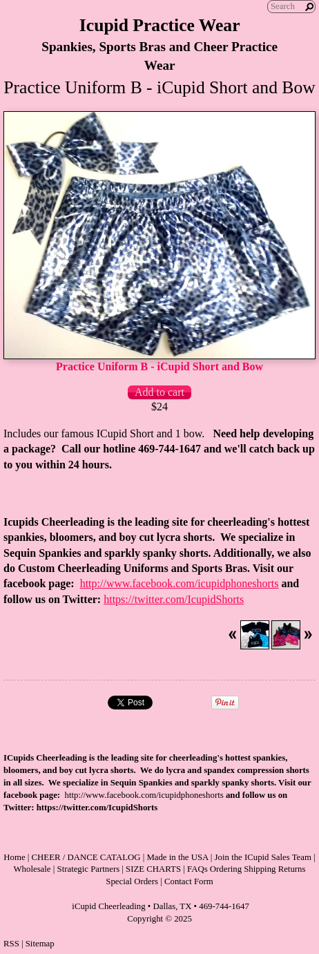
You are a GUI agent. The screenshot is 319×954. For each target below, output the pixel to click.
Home (14, 857)
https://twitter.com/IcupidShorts (174, 599)
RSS (11, 943)
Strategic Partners (88, 869)
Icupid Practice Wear (159, 25)
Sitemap (40, 943)
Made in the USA (177, 857)
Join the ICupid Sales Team (263, 857)
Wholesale (32, 869)
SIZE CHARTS (153, 869)
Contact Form (188, 881)
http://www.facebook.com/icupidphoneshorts (179, 583)
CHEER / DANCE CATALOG (86, 857)
